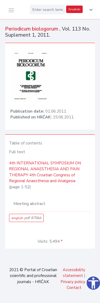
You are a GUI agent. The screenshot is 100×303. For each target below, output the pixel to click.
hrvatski (74, 9)
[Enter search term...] (47, 10)
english (26, 217)
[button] (90, 10)
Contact (74, 287)
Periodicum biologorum (32, 28)
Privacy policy (73, 281)
